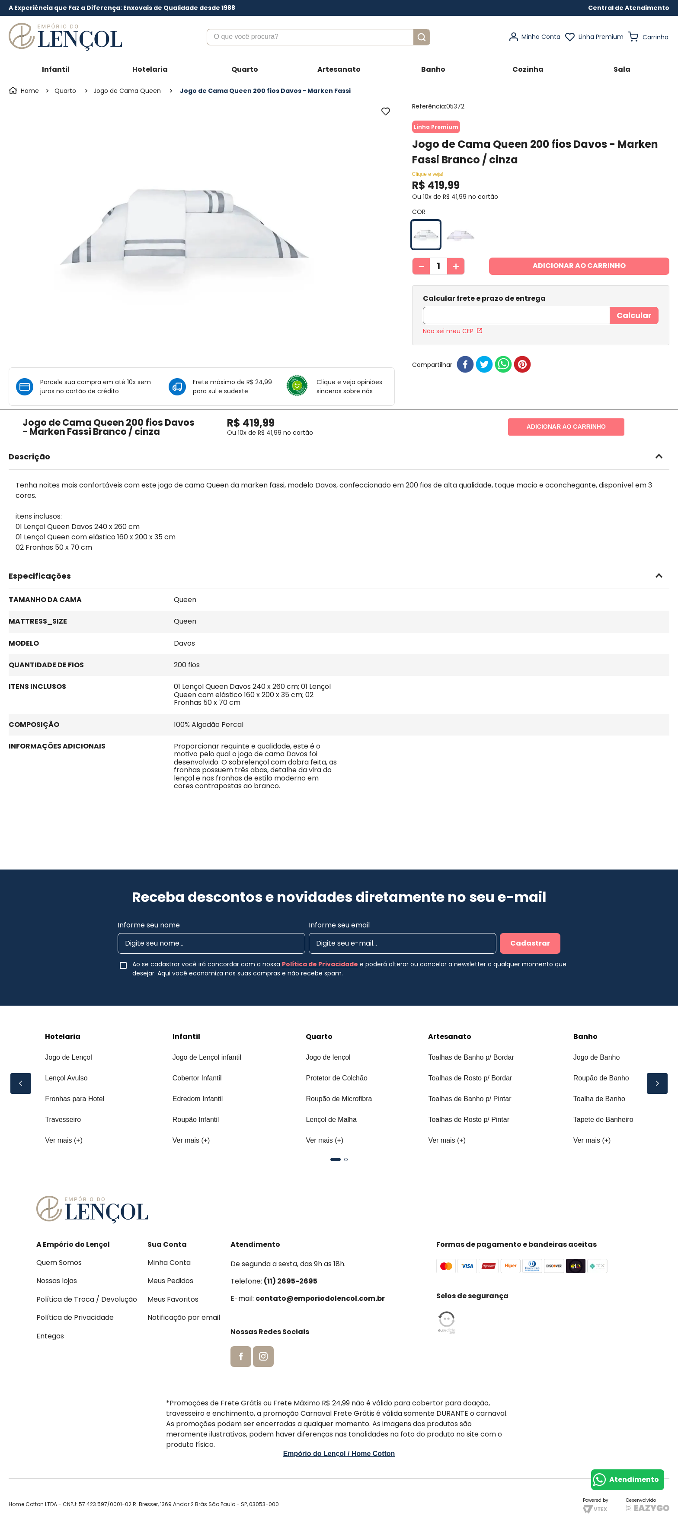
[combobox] (318, 37)
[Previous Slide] (20, 1083)
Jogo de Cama (115, 90)
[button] (628, 8)
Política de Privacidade (320, 964)
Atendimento (634, 1479)
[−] (421, 266)
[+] (456, 266)
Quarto (65, 90)
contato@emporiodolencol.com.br (320, 1298)
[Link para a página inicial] (25, 91)
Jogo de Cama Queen (189, 90)
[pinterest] (522, 344)
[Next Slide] (657, 1083)
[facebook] (465, 344)
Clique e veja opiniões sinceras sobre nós (349, 386)
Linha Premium (601, 36)
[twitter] (484, 344)
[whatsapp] (503, 344)
